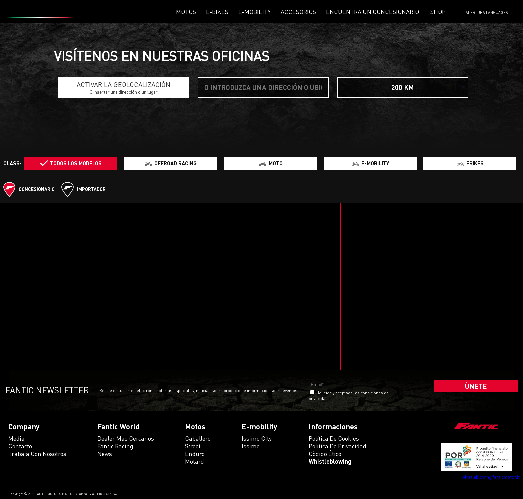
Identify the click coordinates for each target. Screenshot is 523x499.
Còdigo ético (325, 453)
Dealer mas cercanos (125, 438)
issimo (251, 446)
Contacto (20, 446)
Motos (186, 11)
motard (194, 461)
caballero (198, 438)
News (104, 453)
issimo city (257, 438)
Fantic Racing (115, 446)
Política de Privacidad (337, 446)
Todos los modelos (76, 163)
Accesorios (298, 11)
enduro (195, 453)
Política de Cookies (334, 438)
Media (16, 438)
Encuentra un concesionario (372, 11)
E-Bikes (217, 11)
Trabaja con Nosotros (37, 453)
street (193, 446)
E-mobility (254, 11)
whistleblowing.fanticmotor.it (491, 477)
